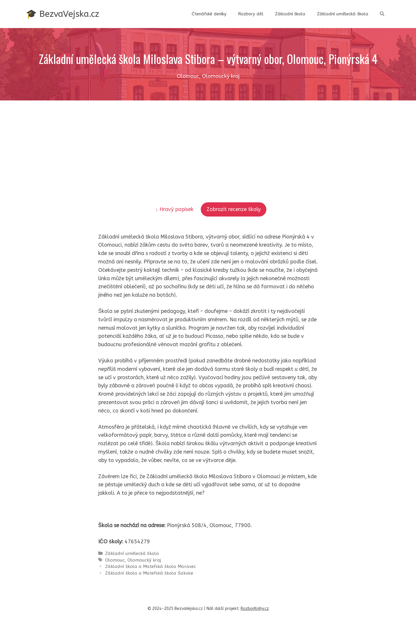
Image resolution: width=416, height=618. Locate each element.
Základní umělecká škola (342, 13)
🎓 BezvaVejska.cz (62, 14)
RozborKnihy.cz (255, 608)
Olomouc (115, 560)
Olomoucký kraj (144, 560)
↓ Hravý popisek (175, 209)
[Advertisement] (208, 143)
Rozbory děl (250, 13)
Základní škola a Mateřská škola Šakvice (149, 573)
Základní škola (290, 13)
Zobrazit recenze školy (234, 209)
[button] (382, 14)
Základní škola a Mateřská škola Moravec (150, 566)
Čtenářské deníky (209, 13)
